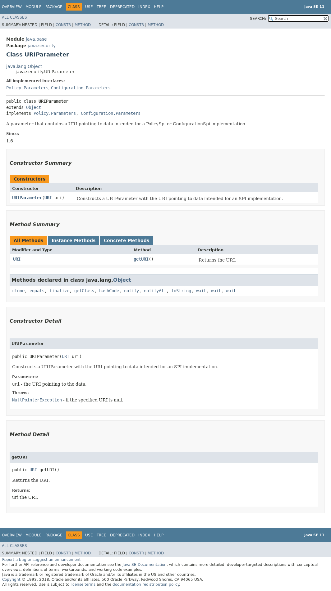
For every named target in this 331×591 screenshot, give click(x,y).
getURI (141, 259)
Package (53, 7)
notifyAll (155, 290)
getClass (84, 290)
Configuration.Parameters (81, 87)
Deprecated (122, 7)
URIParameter (27, 197)
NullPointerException (37, 399)
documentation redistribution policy (146, 584)
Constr (63, 25)
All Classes (14, 17)
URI (48, 197)
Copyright (11, 579)
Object (33, 107)
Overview (12, 7)
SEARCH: (258, 18)
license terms (83, 584)
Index (144, 7)
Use (89, 7)
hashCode (109, 290)
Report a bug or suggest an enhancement (41, 559)
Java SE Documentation (144, 564)
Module (33, 7)
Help (158, 7)
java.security (42, 45)
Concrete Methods (126, 240)
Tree (101, 7)
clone (18, 290)
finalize (59, 290)
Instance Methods (73, 240)
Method (83, 25)
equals (37, 290)
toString (181, 290)
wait (201, 290)
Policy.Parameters (27, 87)
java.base (36, 39)
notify (131, 290)
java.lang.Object (24, 66)
